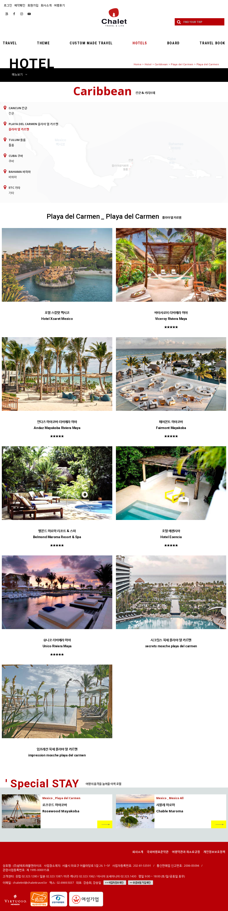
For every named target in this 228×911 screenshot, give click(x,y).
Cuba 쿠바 (16, 156)
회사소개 (46, 5)
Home (137, 64)
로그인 (8, 5)
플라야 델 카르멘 (19, 129)
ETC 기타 (14, 188)
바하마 (13, 177)
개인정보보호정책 (214, 852)
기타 (11, 193)
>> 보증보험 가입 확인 (140, 882)
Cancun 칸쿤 (18, 108)
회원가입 (33, 5)
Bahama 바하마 (20, 172)
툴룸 (11, 145)
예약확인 (19, 5)
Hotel (148, 64)
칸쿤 (11, 113)
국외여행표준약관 (158, 852)
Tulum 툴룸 (17, 140)
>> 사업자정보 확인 (114, 882)
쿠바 (11, 161)
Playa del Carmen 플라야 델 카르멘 (33, 124)
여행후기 (59, 5)
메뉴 (19, 74)
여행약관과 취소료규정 (186, 852)
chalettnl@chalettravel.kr (30, 883)
